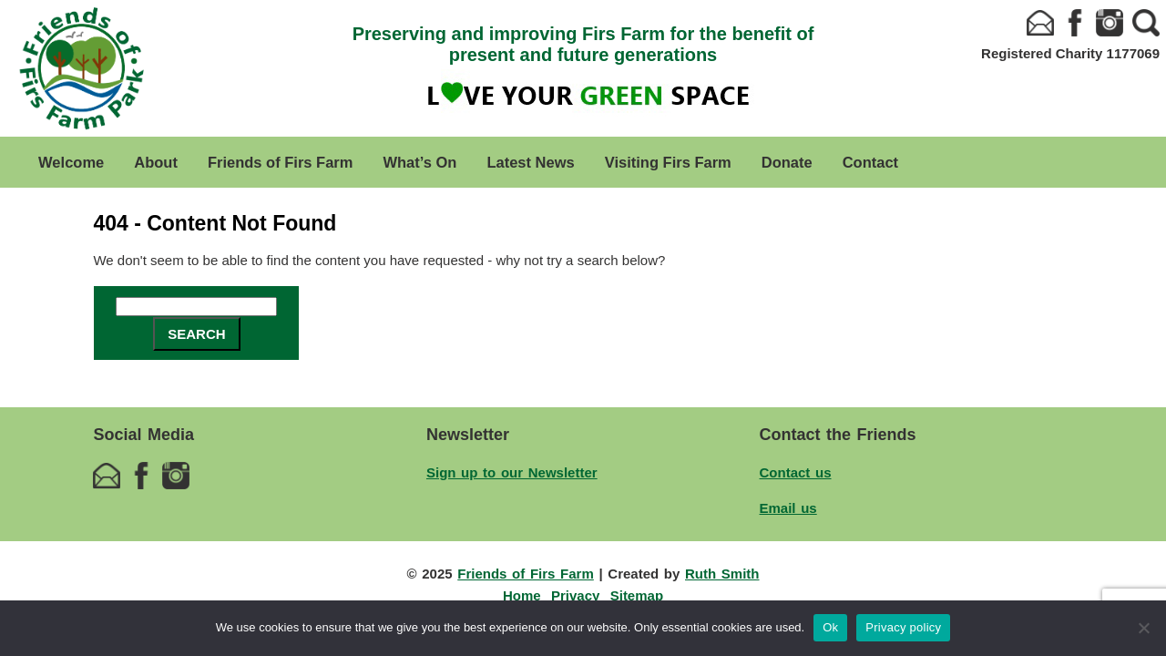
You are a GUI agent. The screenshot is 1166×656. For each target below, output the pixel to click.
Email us (788, 508)
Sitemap (636, 595)
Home (522, 595)
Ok (830, 627)
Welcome (71, 162)
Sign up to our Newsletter (512, 472)
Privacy (575, 595)
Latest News (530, 162)
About (156, 162)
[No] (1143, 628)
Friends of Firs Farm (280, 162)
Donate (787, 162)
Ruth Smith (722, 573)
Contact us (796, 472)
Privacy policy (903, 627)
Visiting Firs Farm (668, 162)
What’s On (419, 162)
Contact (870, 162)
